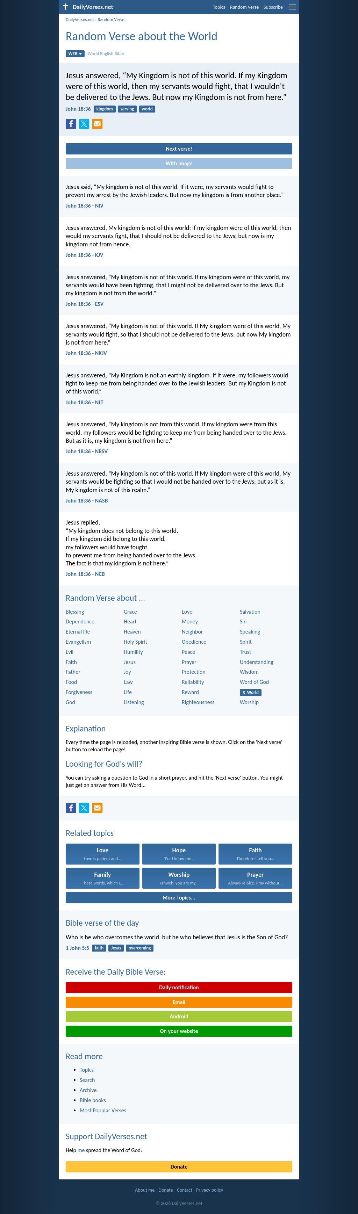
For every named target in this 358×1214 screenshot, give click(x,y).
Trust (245, 652)
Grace (130, 611)
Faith (71, 662)
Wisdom (249, 672)
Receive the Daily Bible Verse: (116, 972)
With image (179, 163)
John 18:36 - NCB (85, 574)
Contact (184, 1190)
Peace (188, 652)
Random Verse (244, 7)
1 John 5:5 (77, 948)
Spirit (246, 641)
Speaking (250, 631)
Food (71, 682)
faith (99, 948)
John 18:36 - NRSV (87, 451)
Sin (243, 621)
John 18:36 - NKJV (86, 353)
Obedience (194, 641)
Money (190, 621)
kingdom (104, 108)
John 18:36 (78, 109)
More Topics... (179, 897)
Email (179, 1002)
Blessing (75, 611)
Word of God (254, 682)
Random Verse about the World (141, 36)
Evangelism (78, 641)
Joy (127, 672)
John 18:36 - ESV (84, 304)
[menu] (292, 9)
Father (73, 672)
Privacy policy (209, 1190)
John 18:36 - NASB (87, 500)
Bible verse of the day (102, 923)
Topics (219, 7)
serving (127, 108)
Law (128, 682)
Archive (88, 1090)
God (70, 702)
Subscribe (273, 7)
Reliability (193, 682)
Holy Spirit (135, 641)
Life (128, 692)
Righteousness (198, 702)
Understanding (256, 662)
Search (87, 1080)
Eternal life (78, 631)
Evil (69, 652)
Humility (133, 652)
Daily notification (179, 987)
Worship (249, 702)
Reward (190, 692)
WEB (75, 53)
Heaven (132, 631)
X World (251, 692)
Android (179, 1016)
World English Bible (105, 53)
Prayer (189, 662)
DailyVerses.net (80, 19)
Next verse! (179, 148)
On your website (179, 1031)
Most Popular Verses (103, 1110)
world (147, 108)
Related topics (90, 833)
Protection (194, 672)
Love (187, 611)
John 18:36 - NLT (84, 402)
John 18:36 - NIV (84, 205)
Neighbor (192, 631)
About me (145, 1190)
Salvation (250, 611)
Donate (179, 1166)
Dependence (80, 621)
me (81, 1150)
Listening (134, 702)
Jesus (130, 662)
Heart (130, 621)
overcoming (140, 948)
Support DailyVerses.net (106, 1136)
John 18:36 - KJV (84, 255)
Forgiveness (79, 692)
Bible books (93, 1100)
